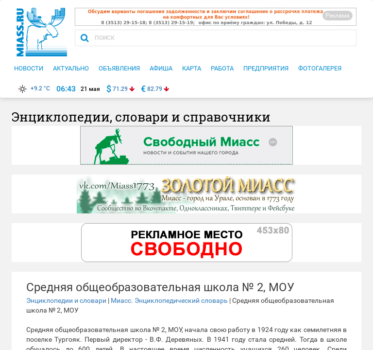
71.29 (120, 89)
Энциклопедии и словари (66, 300)
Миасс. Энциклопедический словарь (169, 300)
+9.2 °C (33, 88)
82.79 (154, 89)
